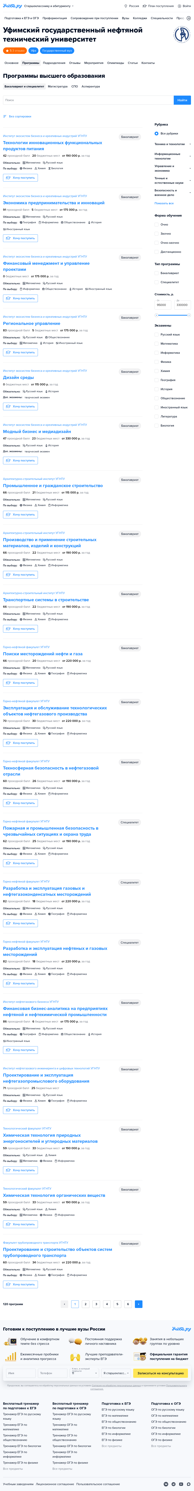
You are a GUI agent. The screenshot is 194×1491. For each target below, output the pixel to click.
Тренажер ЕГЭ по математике (15, 1427)
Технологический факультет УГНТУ (27, 1128)
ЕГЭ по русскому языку (118, 1410)
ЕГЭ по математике (115, 1416)
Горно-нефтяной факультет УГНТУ (26, 647)
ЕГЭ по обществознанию (119, 1422)
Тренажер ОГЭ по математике (64, 1427)
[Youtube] (181, 1484)
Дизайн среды (18, 377)
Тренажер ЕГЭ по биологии (22, 1446)
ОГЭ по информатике (166, 1434)
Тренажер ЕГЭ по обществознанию (15, 1438)
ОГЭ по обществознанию (168, 1422)
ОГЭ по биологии (163, 1428)
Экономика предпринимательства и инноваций (54, 203)
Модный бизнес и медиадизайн (37, 431)
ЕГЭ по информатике (116, 1434)
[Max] (188, 1484)
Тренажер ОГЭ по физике (70, 1463)
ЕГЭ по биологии (113, 1428)
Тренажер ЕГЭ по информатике (15, 1454)
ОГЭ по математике (164, 1416)
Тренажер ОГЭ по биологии (71, 1446)
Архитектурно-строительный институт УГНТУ (34, 479)
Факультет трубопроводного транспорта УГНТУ (35, 1243)
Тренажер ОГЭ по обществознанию (64, 1438)
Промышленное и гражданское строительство (53, 485)
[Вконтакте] (166, 1484)
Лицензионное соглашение (55, 1484)
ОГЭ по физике (161, 1440)
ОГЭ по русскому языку (167, 1410)
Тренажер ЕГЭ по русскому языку (22, 1416)
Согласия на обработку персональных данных (116, 1385)
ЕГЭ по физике (112, 1440)
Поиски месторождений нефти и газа (43, 654)
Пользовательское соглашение (98, 1484)
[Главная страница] (12, 6)
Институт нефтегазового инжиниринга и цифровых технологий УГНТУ (51, 1068)
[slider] (156, 315)
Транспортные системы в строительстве (46, 600)
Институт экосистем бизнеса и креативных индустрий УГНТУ (45, 136)
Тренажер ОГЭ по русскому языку (71, 1416)
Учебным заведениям (18, 1484)
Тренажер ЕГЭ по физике (20, 1463)
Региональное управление (31, 323)
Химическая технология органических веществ (54, 1195)
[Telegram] (173, 1484)
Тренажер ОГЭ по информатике (64, 1454)
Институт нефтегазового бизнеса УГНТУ (31, 1002)
